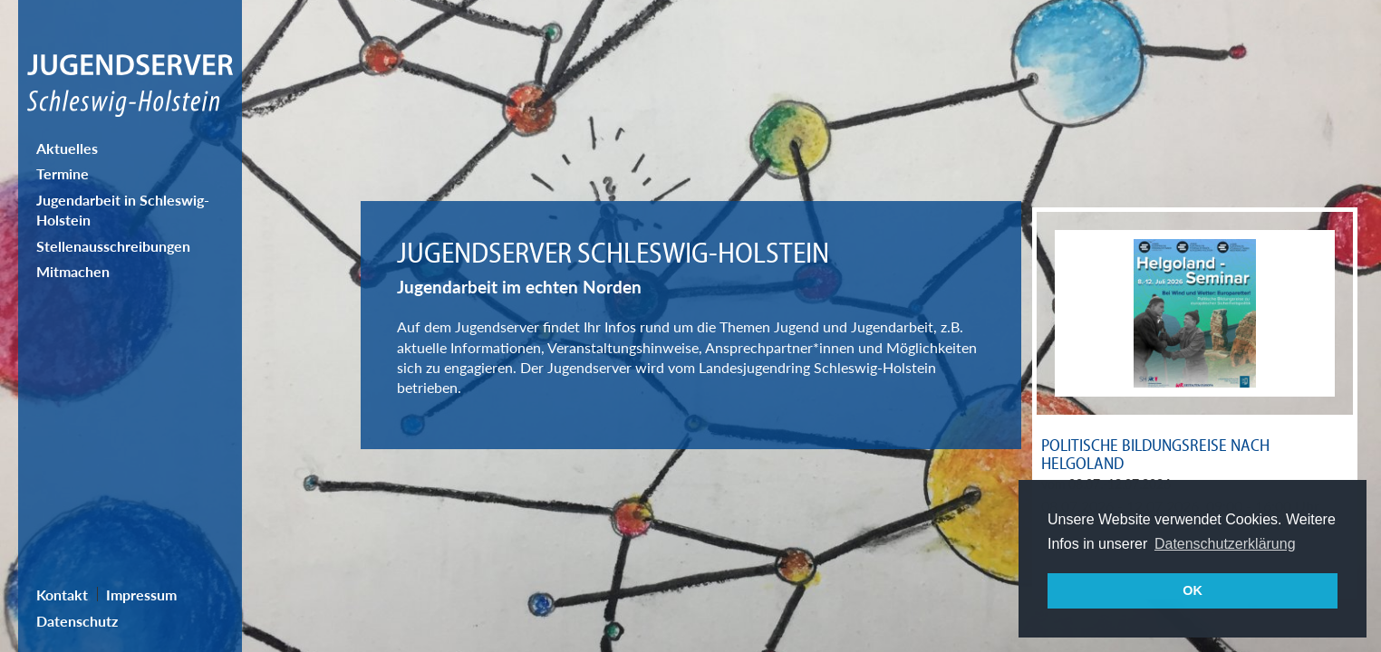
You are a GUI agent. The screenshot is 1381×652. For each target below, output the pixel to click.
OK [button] (1192, 590)
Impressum (141, 594)
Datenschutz (77, 620)
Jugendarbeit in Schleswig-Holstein (122, 209)
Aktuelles (67, 148)
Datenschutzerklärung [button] (1225, 543)
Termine (62, 173)
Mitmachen (73, 271)
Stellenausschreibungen (113, 245)
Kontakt (62, 594)
